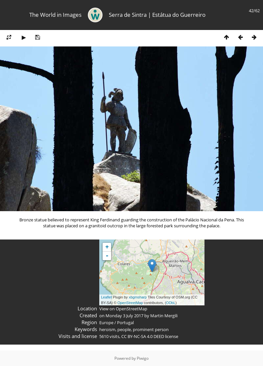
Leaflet (106, 297)
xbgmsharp (138, 297)
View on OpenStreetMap (123, 309)
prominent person (151, 329)
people (124, 329)
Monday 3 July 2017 (124, 316)
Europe (106, 322)
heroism (107, 329)
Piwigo (143, 358)
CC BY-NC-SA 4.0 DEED (142, 336)
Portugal (125, 322)
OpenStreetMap (130, 303)
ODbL (171, 303)
